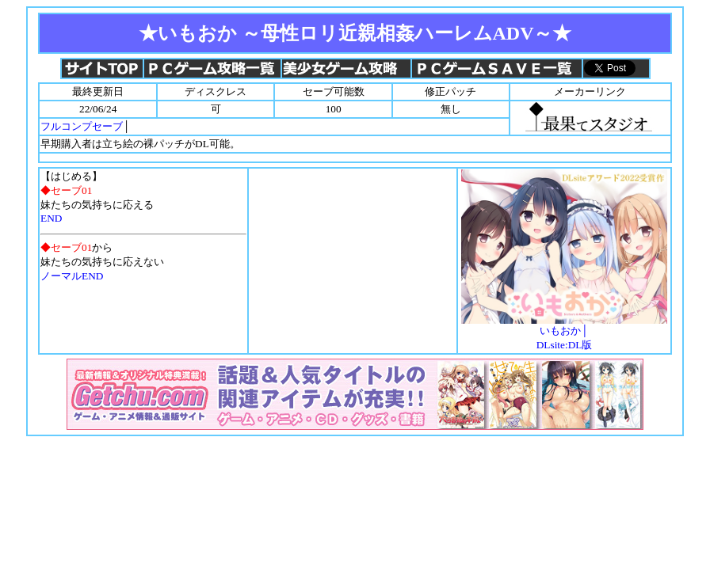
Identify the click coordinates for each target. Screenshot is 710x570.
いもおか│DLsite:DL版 (564, 332)
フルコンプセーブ (81, 126)
